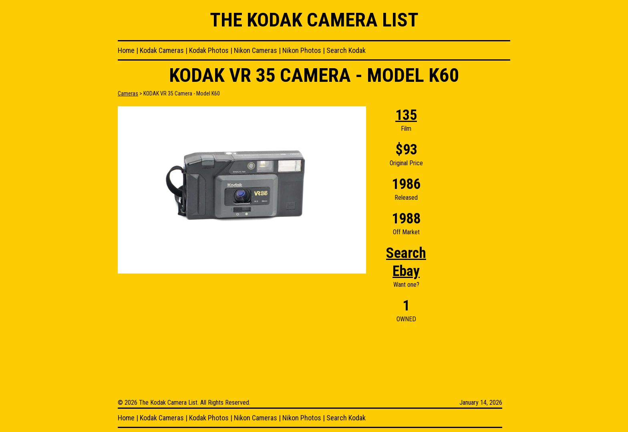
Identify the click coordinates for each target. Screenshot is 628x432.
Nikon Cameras (255, 50)
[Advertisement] (478, 226)
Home (126, 50)
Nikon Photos (301, 50)
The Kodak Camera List (314, 19)
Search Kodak (346, 50)
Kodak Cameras (162, 50)
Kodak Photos (209, 50)
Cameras (128, 93)
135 (406, 115)
